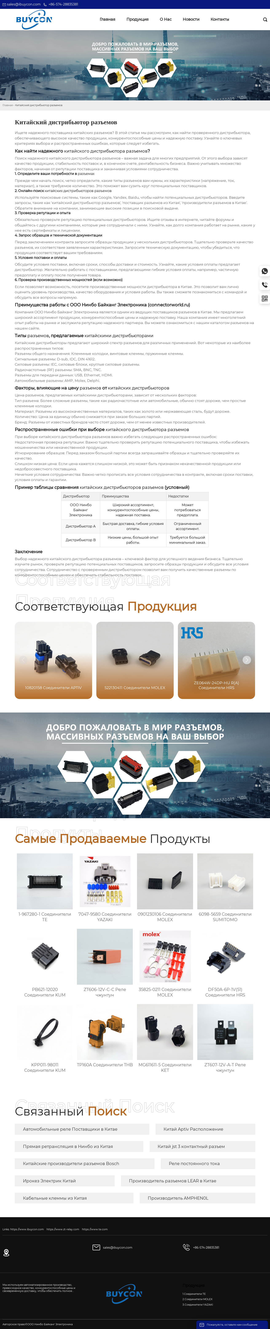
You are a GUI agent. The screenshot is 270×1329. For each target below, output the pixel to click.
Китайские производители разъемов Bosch (71, 1163)
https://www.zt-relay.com (63, 1229)
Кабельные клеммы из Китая (55, 1198)
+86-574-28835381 (63, 4)
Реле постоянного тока (194, 1163)
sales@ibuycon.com (24, 4)
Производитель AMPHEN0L (178, 1198)
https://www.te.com (95, 1229)
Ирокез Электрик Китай (49, 1180)
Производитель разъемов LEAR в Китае (172, 1180)
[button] (247, 660)
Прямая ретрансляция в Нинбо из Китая (68, 1146)
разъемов (239, 323)
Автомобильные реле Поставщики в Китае (70, 1129)
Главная (8, 105)
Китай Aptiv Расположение (193, 1129)
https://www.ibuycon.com (27, 1229)
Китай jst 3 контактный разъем (191, 1146)
